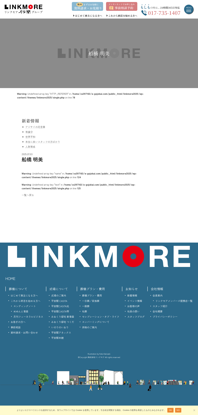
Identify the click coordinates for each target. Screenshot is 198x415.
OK (170, 410)
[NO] (194, 410)
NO (178, 410)
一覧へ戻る (28, 195)
